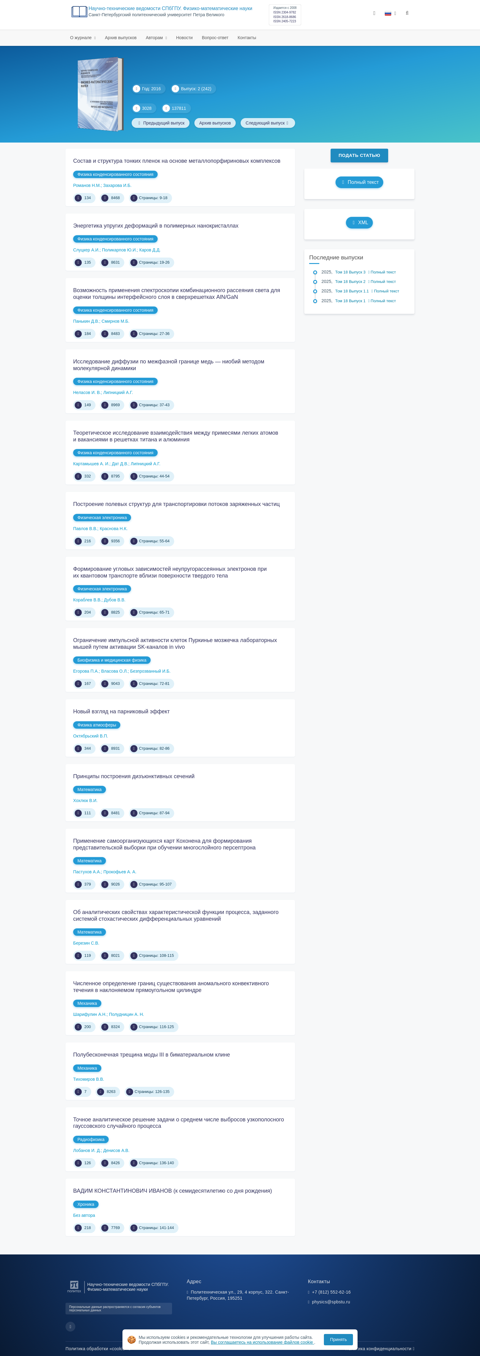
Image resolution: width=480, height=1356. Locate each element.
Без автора (84, 1215)
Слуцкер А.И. (86, 249)
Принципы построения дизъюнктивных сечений (134, 776)
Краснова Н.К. (114, 528)
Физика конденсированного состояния (115, 174)
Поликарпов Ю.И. (119, 249)
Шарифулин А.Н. (90, 1014)
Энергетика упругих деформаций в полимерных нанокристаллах (155, 226)
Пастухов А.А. (87, 871)
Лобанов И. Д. (87, 1150)
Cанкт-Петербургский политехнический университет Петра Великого (156, 15)
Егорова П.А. (86, 671)
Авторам (155, 37)
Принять (338, 1339)
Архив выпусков (121, 37)
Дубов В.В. (115, 599)
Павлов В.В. (85, 528)
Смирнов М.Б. (115, 321)
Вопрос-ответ (215, 37)
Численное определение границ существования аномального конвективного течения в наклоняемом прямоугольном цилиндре (171, 986)
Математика (89, 789)
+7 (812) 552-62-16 (331, 1292)
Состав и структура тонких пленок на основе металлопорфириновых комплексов (176, 161)
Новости (184, 37)
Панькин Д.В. (86, 321)
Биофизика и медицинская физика (111, 660)
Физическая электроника (102, 517)
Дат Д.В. (120, 463)
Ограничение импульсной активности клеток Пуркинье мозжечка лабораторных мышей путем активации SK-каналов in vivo (175, 643)
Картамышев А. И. (91, 463)
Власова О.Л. (114, 671)
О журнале (81, 37)
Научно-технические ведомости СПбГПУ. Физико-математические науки (170, 8)
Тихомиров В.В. (88, 1079)
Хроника (85, 1204)
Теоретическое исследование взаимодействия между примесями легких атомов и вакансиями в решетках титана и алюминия (175, 436)
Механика (87, 1003)
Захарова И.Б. (117, 185)
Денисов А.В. (116, 1150)
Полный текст (359, 182)
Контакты (247, 37)
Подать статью (359, 155)
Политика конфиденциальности (379, 1348)
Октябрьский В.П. (90, 736)
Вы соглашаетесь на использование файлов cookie (262, 1342)
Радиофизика (90, 1139)
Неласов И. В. (87, 392)
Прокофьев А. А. (120, 871)
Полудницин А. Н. (126, 1014)
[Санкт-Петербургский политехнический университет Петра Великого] (74, 1292)
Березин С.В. (86, 943)
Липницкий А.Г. (118, 392)
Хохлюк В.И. (85, 800)
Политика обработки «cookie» (98, 1348)
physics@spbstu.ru (331, 1301)
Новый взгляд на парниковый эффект (121, 711)
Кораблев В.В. (87, 599)
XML (359, 222)
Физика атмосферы (96, 725)
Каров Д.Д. (150, 249)
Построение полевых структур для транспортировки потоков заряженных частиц (176, 504)
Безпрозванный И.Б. (150, 671)
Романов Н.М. (87, 185)
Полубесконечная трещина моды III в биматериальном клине (151, 1055)
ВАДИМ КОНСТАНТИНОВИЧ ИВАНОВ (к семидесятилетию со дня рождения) (172, 1191)
